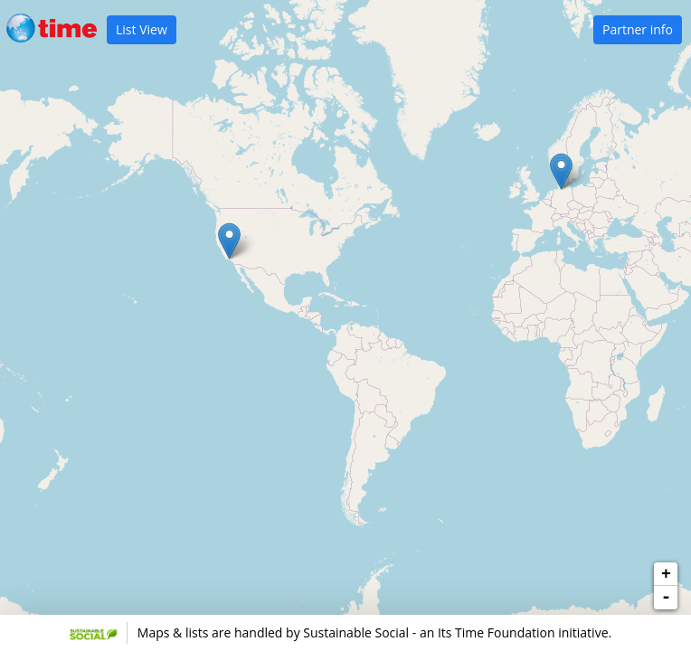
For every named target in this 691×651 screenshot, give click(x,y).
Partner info (637, 29)
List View (141, 29)
